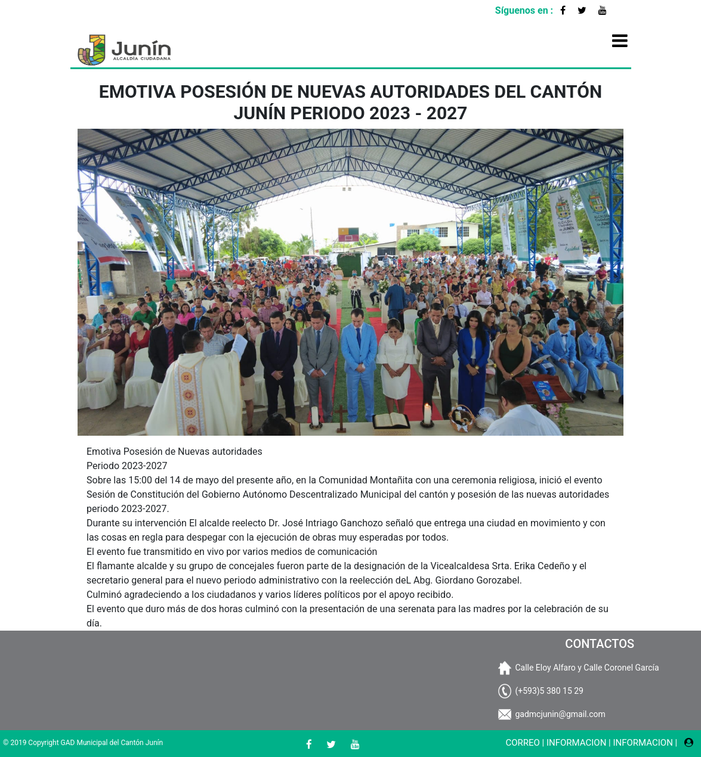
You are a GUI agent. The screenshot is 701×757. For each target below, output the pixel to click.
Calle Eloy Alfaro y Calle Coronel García (587, 667)
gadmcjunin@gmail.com (560, 714)
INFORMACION (576, 742)
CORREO (522, 742)
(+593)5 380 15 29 (549, 691)
